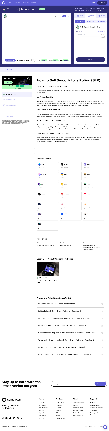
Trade (10, 2)
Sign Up (102, 2)
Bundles (17, 2)
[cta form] (79, 383)
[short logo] (3, 2)
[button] (71, 304)
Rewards (26, 2)
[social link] (3, 418)
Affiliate (33, 2)
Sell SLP (91, 59)
